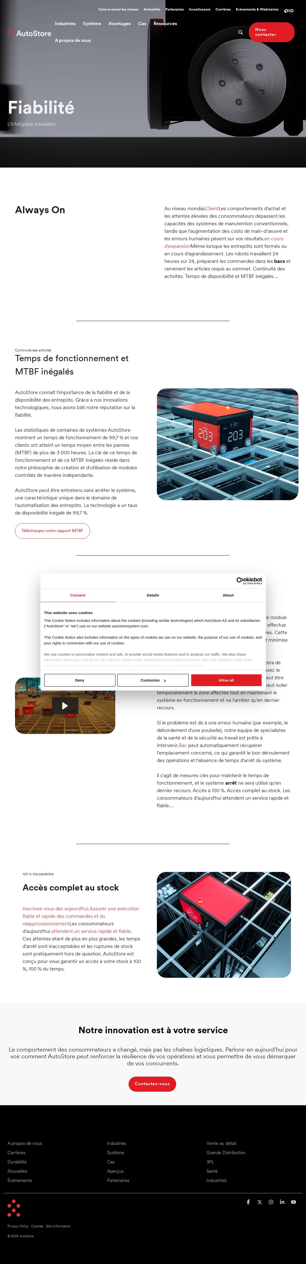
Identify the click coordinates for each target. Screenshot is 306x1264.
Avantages (120, 24)
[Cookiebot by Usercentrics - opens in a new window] (240, 581)
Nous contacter (265, 32)
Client (212, 208)
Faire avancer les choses (118, 10)
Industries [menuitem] (116, 1143)
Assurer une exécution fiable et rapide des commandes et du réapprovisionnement (81, 917)
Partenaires (174, 10)
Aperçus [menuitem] (115, 1171)
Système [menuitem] (115, 1153)
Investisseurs (200, 10)
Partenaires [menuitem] (118, 1180)
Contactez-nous (152, 1084)
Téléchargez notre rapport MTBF (52, 531)
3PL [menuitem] (210, 1162)
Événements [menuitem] (20, 1180)
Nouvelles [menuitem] (17, 1171)
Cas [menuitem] (111, 1162)
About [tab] (228, 595)
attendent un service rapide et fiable (91, 931)
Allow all (226, 680)
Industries (65, 24)
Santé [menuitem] (212, 1171)
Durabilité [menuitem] (17, 1162)
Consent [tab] (77, 595)
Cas (142, 24)
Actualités (152, 10)
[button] (249, 1203)
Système (92, 24)
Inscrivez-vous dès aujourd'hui (55, 909)
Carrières (223, 10)
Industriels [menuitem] (217, 1180)
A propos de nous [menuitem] (25, 1143)
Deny (79, 680)
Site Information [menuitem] (58, 1226)
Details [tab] (153, 595)
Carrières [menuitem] (17, 1153)
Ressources (165, 24)
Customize (153, 680)
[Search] (240, 32)
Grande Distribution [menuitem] (226, 1153)
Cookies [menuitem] (37, 1226)
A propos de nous (73, 40)
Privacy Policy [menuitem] (18, 1226)
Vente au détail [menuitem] (221, 1143)
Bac (183, 745)
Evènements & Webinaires (257, 10)
